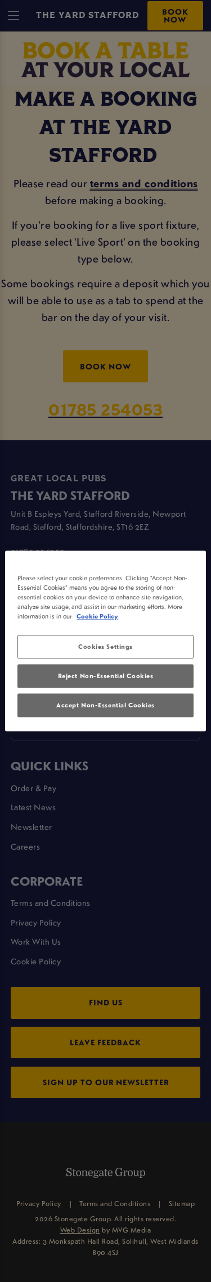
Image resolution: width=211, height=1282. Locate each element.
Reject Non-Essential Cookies (106, 676)
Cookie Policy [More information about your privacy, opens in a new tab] (97, 616)
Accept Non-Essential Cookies (105, 705)
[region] (105, 640)
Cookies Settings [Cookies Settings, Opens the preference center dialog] (105, 647)
